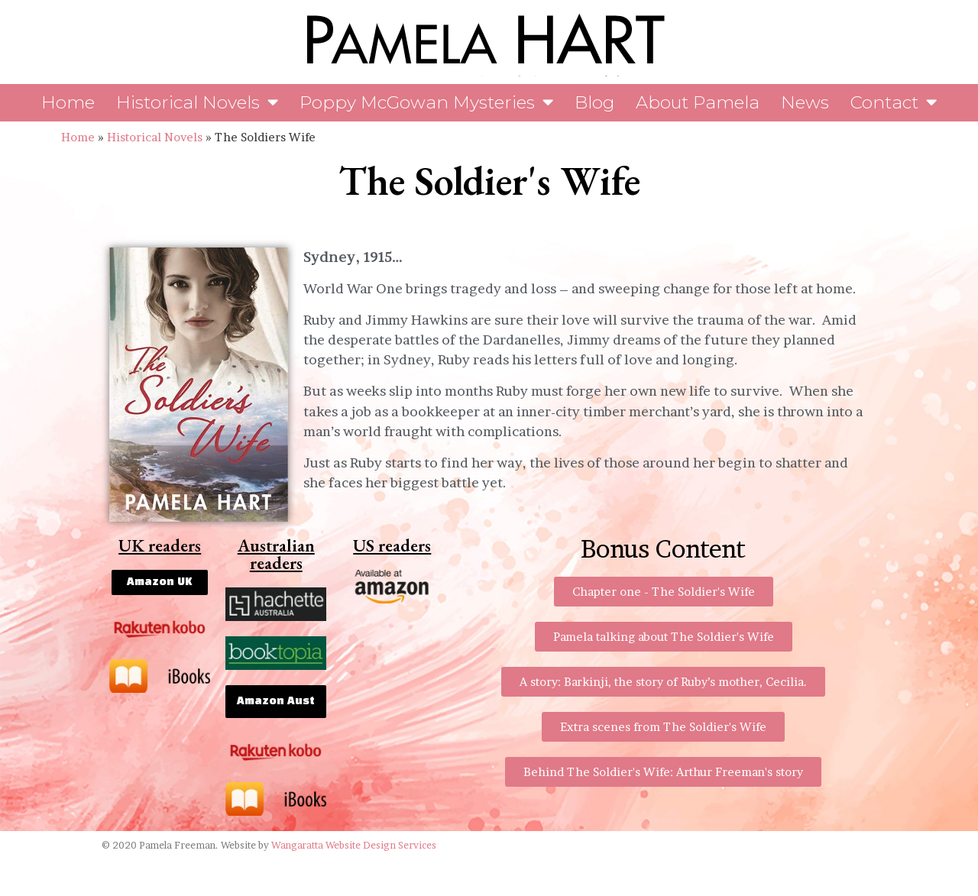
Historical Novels (197, 102)
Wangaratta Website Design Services (353, 845)
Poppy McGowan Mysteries (426, 102)
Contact (893, 102)
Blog (594, 102)
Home (68, 102)
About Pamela (697, 102)
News (805, 102)
